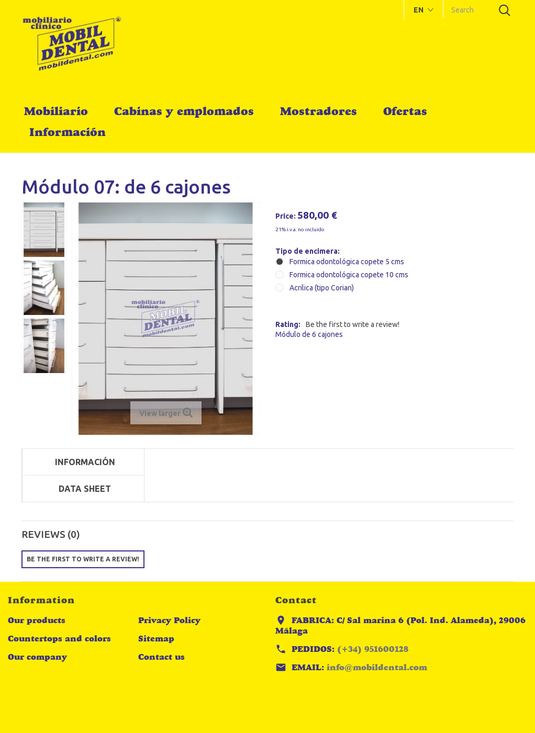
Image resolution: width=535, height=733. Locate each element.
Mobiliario (56, 111)
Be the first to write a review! (352, 324)
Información (67, 132)
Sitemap (156, 639)
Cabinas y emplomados (184, 111)
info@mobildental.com (377, 667)
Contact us (161, 657)
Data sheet (85, 488)
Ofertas (405, 111)
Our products (36, 620)
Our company (37, 657)
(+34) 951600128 (372, 649)
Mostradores (318, 111)
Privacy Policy (169, 620)
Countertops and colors (59, 639)
